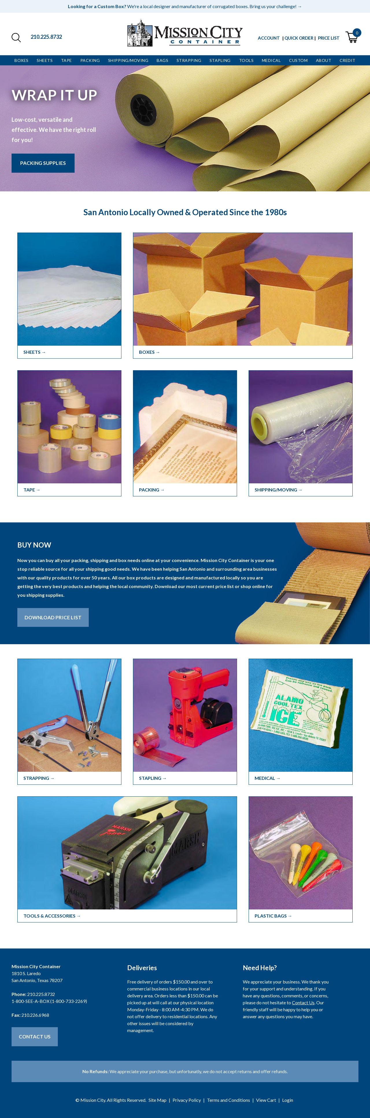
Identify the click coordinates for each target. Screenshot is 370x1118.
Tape (66, 60)
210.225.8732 (46, 37)
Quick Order (298, 37)
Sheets (45, 60)
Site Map (157, 1100)
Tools (246, 60)
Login (287, 1100)
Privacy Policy (187, 1100)
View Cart (266, 1100)
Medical (271, 60)
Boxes (21, 60)
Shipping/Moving (128, 60)
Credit (348, 60)
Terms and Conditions (228, 1100)
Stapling (220, 60)
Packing (90, 60)
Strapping (189, 60)
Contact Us (35, 1037)
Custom (298, 60)
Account (269, 37)
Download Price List (53, 617)
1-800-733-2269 (69, 1001)
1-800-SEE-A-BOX (30, 1001)
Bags (162, 60)
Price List (329, 37)
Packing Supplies (43, 163)
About (324, 60)
